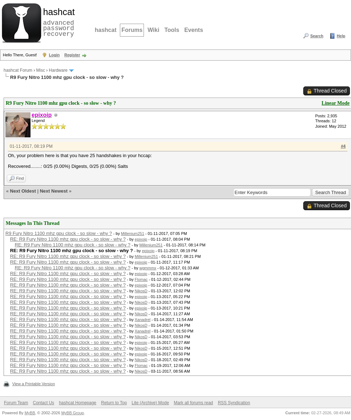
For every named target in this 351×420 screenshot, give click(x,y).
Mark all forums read (193, 402)
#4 (343, 146)
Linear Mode (336, 103)
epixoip (141, 239)
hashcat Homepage (77, 402)
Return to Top (114, 402)
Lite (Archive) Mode (150, 402)
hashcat (105, 30)
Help (341, 36)
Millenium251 (132, 233)
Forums (131, 30)
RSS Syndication (234, 402)
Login (54, 55)
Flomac (141, 279)
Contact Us (43, 402)
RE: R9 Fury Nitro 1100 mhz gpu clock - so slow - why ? (68, 239)
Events (193, 30)
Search (316, 36)
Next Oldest (23, 191)
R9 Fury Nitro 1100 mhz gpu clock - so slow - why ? (58, 233)
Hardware (58, 70)
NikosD (141, 291)
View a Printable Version (33, 384)
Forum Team (16, 402)
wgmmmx (147, 268)
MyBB (29, 413)
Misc (40, 70)
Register (72, 55)
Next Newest (53, 191)
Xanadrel (142, 319)
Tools (171, 30)
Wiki (153, 30)
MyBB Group (72, 413)
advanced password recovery (57, 22)
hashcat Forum (18, 70)
